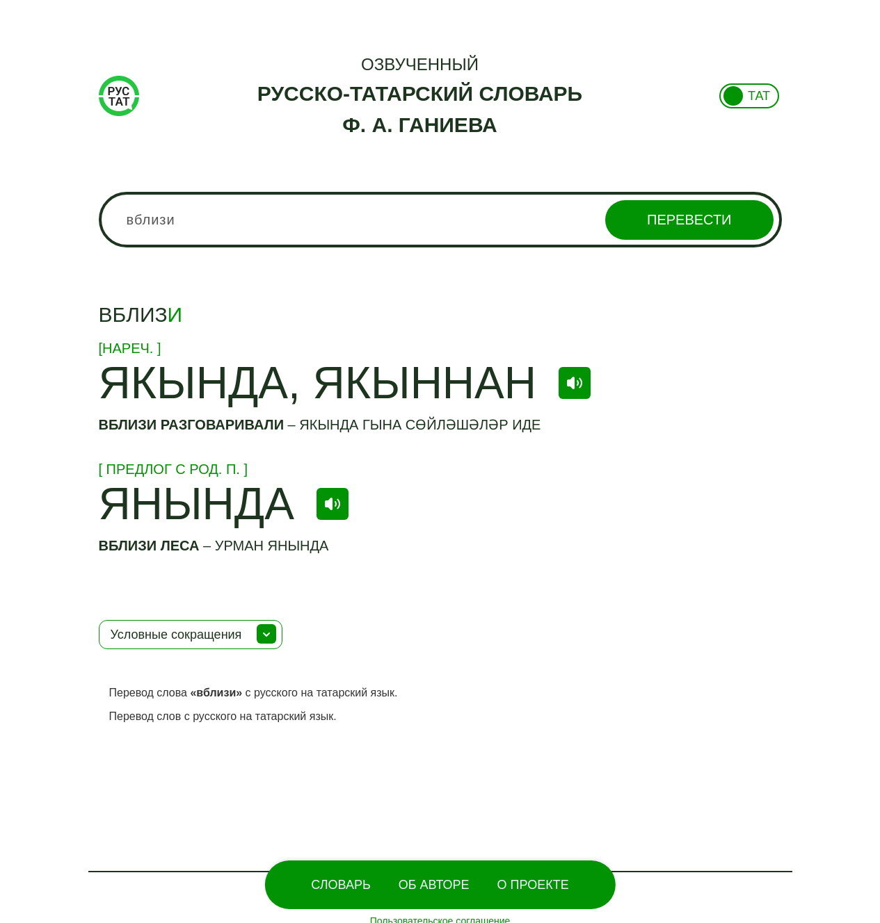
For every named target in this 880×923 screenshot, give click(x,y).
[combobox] (440, 219)
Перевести (689, 219)
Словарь (340, 885)
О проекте (533, 885)
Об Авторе (434, 885)
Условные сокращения (176, 635)
